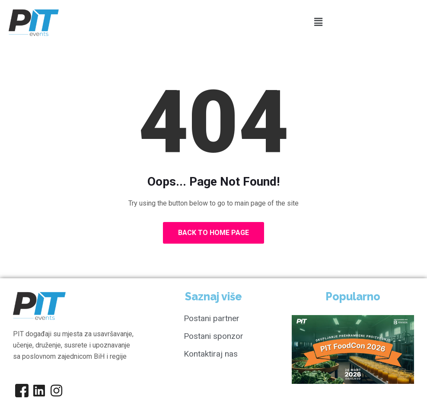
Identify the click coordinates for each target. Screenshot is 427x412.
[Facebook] (21, 390)
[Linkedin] (38, 390)
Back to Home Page (213, 233)
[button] (318, 22)
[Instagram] (56, 390)
